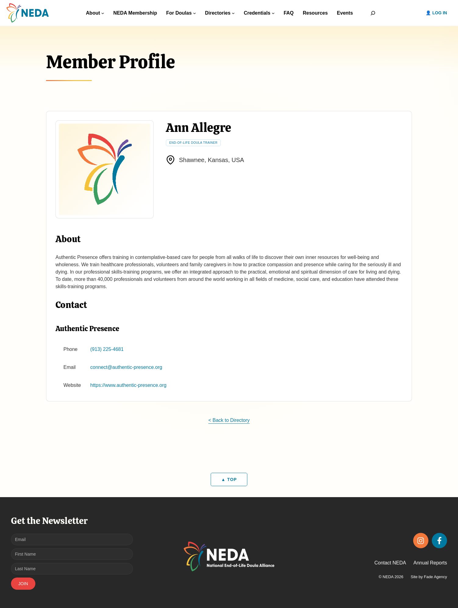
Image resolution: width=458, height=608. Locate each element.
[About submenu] (102, 13)
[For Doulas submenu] (194, 13)
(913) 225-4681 (106, 349)
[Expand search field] (373, 12)
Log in (439, 12)
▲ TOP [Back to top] (229, 479)
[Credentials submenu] (273, 13)
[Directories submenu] (233, 13)
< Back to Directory (229, 420)
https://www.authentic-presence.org (128, 385)
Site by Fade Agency (429, 576)
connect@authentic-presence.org (126, 367)
